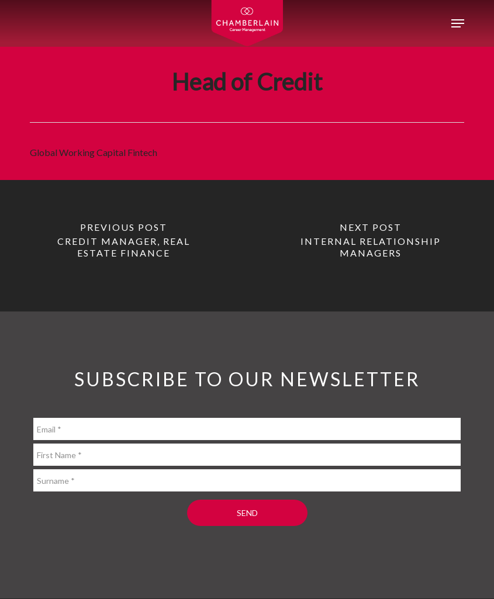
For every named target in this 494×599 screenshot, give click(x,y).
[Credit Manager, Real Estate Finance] (123, 245)
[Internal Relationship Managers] (371, 245)
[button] (457, 23)
